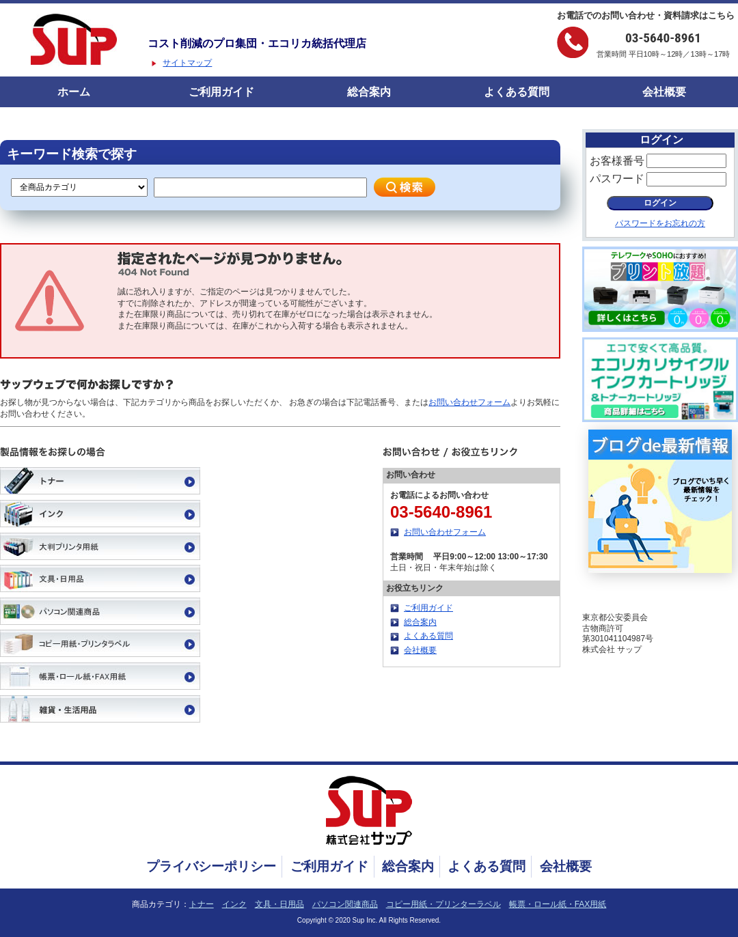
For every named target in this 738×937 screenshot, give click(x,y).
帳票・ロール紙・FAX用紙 (558, 904)
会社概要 (664, 92)
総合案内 (369, 92)
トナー (201, 904)
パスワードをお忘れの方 (660, 223)
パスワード (617, 178)
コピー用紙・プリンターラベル (443, 904)
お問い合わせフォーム (469, 402)
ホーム (73, 92)
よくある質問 (516, 92)
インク (234, 904)
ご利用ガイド (221, 92)
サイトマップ (187, 63)
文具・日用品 (279, 904)
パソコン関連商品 (345, 904)
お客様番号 (617, 161)
